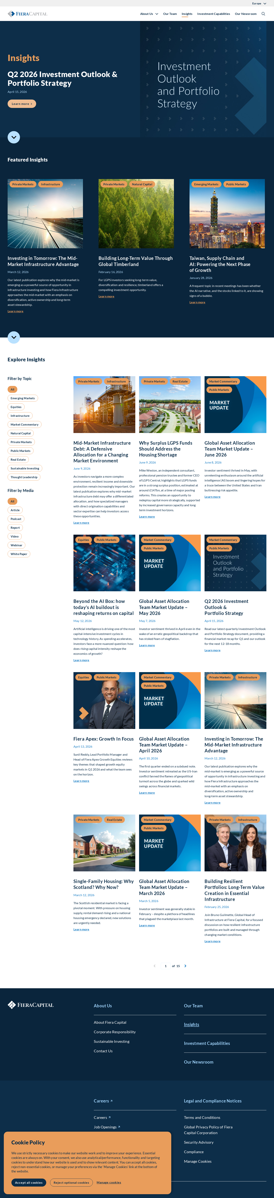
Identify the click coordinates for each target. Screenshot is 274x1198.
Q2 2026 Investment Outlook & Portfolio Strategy (227, 607)
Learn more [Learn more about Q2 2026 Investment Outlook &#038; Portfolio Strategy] (24, 102)
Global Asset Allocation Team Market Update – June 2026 (230, 448)
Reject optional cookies (71, 1182)
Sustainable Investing (111, 1041)
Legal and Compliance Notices (213, 1100)
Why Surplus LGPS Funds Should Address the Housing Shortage (165, 448)
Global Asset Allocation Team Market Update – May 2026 (164, 607)
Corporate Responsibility (115, 1031)
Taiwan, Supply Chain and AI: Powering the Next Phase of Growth (220, 264)
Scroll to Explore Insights (14, 337)
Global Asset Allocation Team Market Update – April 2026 (164, 744)
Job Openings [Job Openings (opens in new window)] (105, 1127)
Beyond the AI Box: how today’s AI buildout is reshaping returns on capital (103, 607)
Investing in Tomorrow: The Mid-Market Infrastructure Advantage (234, 744)
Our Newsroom (245, 13)
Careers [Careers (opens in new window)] (101, 1100)
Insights (187, 13)
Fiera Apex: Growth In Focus (103, 739)
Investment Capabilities (213, 13)
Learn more (16, 311)
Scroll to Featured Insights (14, 137)
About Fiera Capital (110, 1022)
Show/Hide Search (263, 14)
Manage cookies (109, 1182)
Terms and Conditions (202, 1117)
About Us (103, 1005)
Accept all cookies (29, 1182)
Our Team (170, 13)
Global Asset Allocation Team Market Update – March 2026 (164, 887)
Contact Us (103, 1051)
